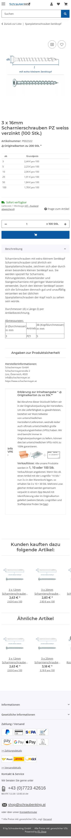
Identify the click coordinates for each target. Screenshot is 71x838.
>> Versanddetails (11, 767)
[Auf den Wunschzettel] (62, 44)
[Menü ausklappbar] (3, 2)
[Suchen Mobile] (31, 14)
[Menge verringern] (6, 224)
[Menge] (27, 224)
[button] (51, 4)
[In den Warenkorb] (4, 35)
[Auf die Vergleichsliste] (52, 44)
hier (45, 504)
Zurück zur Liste (13, 23)
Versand (47, 819)
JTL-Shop (41, 831)
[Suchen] (65, 14)
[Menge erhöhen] (65, 224)
